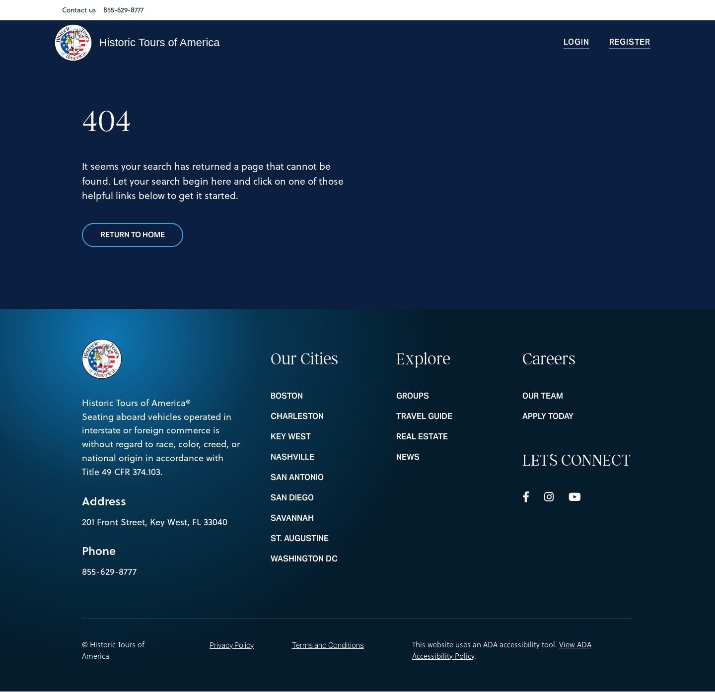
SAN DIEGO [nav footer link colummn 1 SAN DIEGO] (326, 498)
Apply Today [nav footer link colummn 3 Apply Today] (577, 416)
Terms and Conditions (328, 645)
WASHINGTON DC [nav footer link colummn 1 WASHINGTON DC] (326, 559)
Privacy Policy (232, 645)
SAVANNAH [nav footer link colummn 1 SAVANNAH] (326, 518)
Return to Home (132, 235)
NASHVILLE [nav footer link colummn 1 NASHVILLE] (326, 457)
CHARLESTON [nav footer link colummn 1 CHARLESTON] (326, 416)
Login (576, 42)
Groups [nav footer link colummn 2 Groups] (451, 396)
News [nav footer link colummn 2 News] (451, 457)
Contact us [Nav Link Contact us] (79, 10)
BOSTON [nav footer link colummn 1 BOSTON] (326, 396)
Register (629, 42)
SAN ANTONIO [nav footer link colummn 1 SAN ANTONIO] (326, 478)
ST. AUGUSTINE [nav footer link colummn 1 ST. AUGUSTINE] (326, 539)
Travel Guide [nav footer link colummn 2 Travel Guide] (451, 416)
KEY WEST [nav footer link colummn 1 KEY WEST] (326, 437)
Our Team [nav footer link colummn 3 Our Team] (577, 396)
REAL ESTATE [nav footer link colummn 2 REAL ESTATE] (451, 437)
